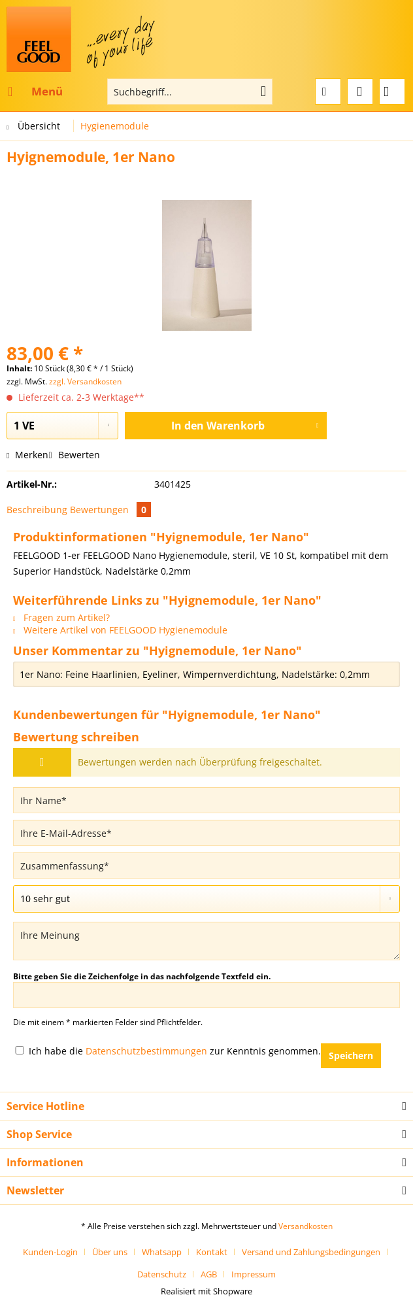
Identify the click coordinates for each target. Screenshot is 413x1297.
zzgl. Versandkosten (85, 381)
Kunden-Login (50, 1252)
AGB (209, 1274)
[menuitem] (34, 91)
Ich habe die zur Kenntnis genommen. (175, 1051)
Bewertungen (110, 509)
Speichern (351, 1055)
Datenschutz (161, 1274)
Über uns (109, 1252)
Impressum (253, 1274)
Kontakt (211, 1252)
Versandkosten (305, 1226)
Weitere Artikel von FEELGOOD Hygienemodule (120, 630)
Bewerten (73, 454)
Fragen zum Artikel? (61, 617)
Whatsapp (162, 1252)
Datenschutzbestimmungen (146, 1051)
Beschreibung (37, 509)
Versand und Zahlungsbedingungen (311, 1252)
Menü (35, 90)
